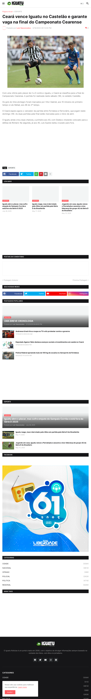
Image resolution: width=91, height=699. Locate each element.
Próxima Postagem (80, 280)
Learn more (22, 687)
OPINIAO (45, 572)
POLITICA (45, 580)
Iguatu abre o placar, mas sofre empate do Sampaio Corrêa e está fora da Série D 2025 (14, 206)
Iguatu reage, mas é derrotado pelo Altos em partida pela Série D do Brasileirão (45, 206)
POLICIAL (45, 576)
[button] (3, 4)
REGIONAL (45, 585)
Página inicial (7, 12)
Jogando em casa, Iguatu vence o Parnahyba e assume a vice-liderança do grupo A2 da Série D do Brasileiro (75, 207)
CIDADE (45, 563)
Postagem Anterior (11, 280)
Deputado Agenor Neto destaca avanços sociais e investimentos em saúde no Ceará (50, 342)
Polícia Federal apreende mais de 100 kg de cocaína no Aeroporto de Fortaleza (47, 353)
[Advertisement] (45, 147)
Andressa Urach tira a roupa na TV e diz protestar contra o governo (43, 331)
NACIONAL (45, 568)
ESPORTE (18, 12)
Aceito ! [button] (10, 692)
